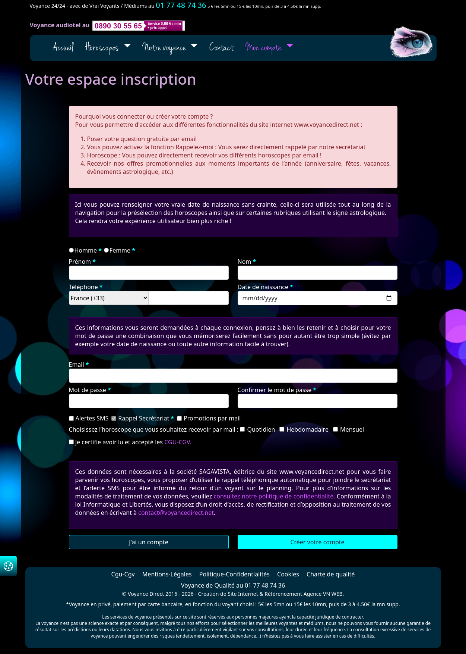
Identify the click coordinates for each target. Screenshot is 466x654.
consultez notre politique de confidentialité (274, 496)
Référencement (283, 593)
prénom (80, 261)
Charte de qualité (331, 574)
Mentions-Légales (167, 574)
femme (120, 250)
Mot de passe (87, 390)
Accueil (63, 48)
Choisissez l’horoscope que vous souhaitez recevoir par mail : (154, 429)
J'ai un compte (148, 542)
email (76, 364)
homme (86, 250)
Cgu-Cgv (123, 574)
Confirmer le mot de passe (275, 390)
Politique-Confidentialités (234, 574)
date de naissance (263, 287)
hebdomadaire (307, 429)
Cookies (288, 574)
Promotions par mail (212, 418)
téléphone (83, 287)
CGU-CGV (177, 442)
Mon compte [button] (264, 48)
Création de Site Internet (228, 593)
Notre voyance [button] (165, 48)
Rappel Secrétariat (143, 418)
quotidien (261, 429)
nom (244, 261)
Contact (221, 48)
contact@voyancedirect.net (176, 513)
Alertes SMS (92, 418)
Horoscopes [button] (103, 48)
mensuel (352, 429)
